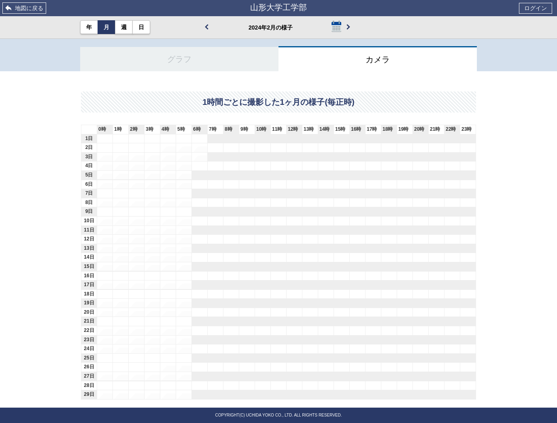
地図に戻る (29, 8)
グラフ (179, 59)
